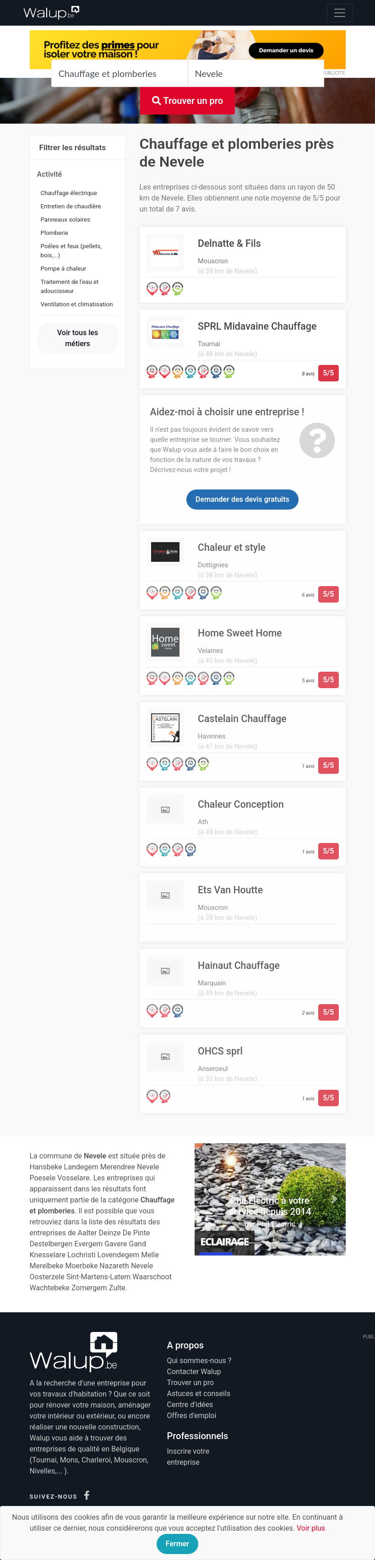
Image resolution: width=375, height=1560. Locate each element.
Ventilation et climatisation (77, 304)
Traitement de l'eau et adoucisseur (70, 286)
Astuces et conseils (199, 1393)
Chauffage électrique (69, 193)
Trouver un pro (187, 100)
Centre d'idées (190, 1404)
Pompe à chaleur (64, 268)
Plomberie (54, 232)
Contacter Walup (194, 1371)
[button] (206, 1199)
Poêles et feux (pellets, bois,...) (71, 251)
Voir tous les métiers (77, 338)
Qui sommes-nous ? (199, 1360)
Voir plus (311, 1528)
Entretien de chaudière (71, 206)
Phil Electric (276, 1224)
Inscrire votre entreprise (188, 1457)
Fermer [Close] (177, 1543)
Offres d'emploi (192, 1415)
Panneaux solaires (65, 219)
